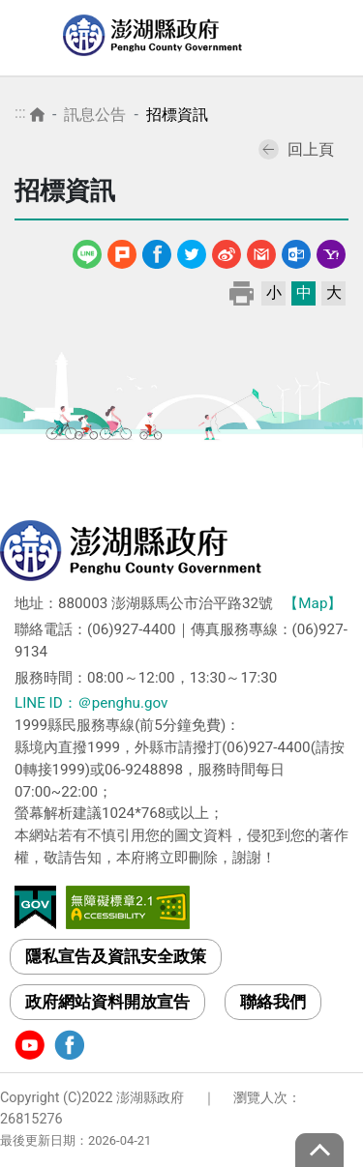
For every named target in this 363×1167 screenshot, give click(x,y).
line (89, 251)
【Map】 (313, 603)
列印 (241, 292)
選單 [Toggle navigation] (329, 38)
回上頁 (296, 149)
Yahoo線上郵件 (331, 251)
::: (20, 112)
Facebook (156, 251)
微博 (226, 251)
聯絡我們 (273, 1001)
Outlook (296, 251)
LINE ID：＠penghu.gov (91, 703)
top (319, 1150)
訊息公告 (95, 114)
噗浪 (121, 251)
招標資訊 (177, 114)
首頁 (37, 114)
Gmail (261, 251)
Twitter (191, 251)
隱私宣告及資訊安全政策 (115, 956)
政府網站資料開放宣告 (107, 1001)
